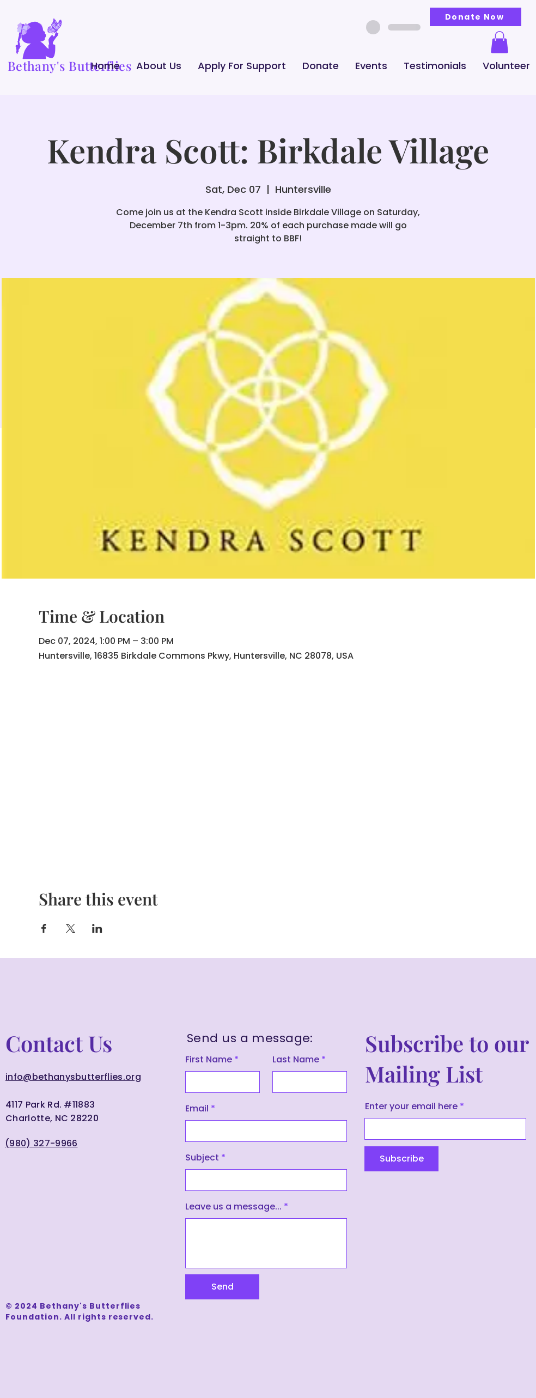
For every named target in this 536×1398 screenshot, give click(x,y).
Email (197, 1108)
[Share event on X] (70, 928)
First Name (208, 1059)
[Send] (222, 1286)
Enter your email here (411, 1106)
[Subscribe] (401, 1158)
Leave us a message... (233, 1206)
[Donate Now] (475, 17)
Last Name (295, 1059)
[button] (158, 65)
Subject (202, 1157)
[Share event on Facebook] (44, 928)
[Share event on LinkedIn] (97, 928)
